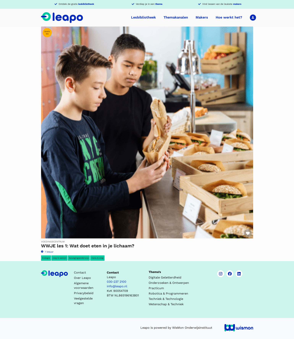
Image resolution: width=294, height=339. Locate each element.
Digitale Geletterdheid (165, 277)
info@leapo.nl (117, 286)
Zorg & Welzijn (59, 258)
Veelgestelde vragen (83, 301)
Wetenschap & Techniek (166, 304)
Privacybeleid (83, 293)
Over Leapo (82, 278)
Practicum (156, 288)
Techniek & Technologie (166, 299)
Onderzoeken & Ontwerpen (169, 283)
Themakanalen (176, 17)
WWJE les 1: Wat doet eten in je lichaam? (87, 246)
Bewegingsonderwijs (79, 258)
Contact (80, 272)
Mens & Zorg (97, 258)
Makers (202, 17)
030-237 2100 (116, 281)
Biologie (46, 258)
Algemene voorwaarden (83, 285)
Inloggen (253, 17)
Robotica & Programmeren (168, 293)
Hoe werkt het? (229, 17)
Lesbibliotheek (143, 17)
